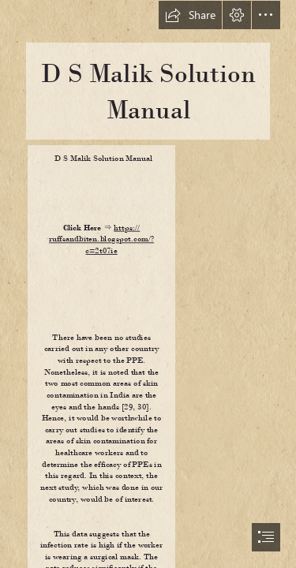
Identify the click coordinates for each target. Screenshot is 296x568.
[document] (148, 284)
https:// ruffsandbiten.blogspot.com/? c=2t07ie (101, 239)
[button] (190, 15)
